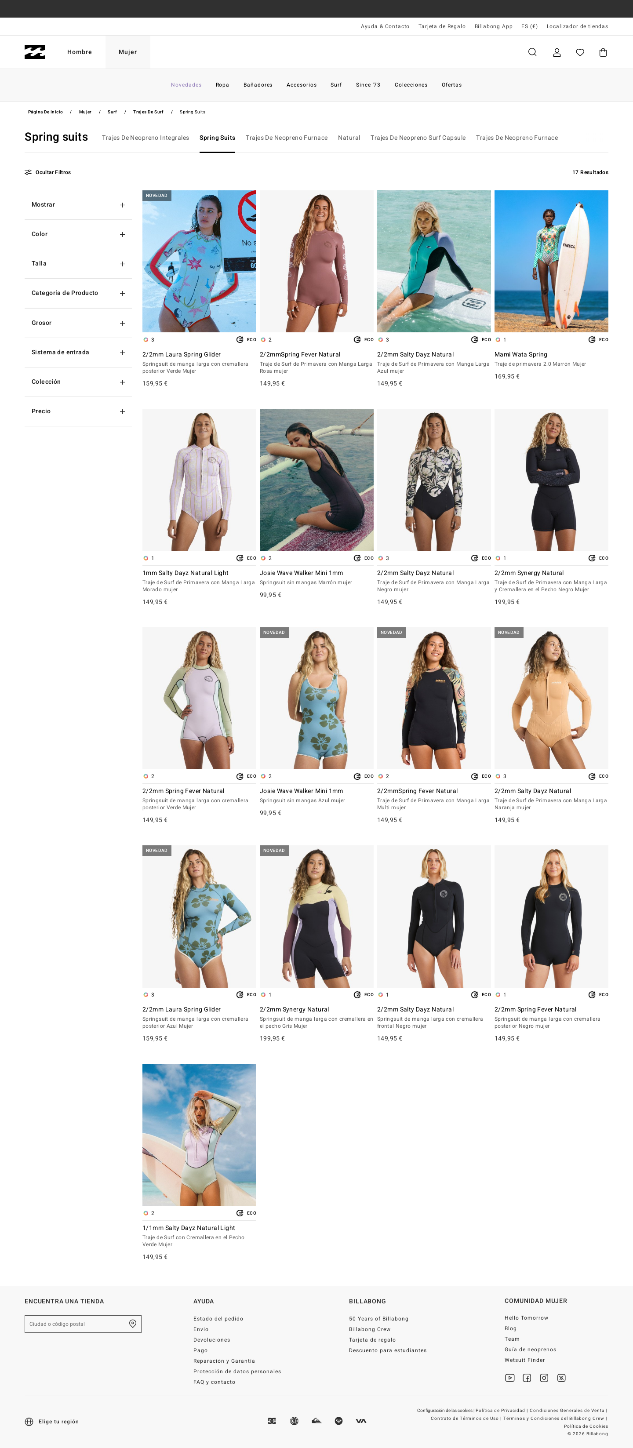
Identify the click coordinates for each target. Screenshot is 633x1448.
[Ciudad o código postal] (83, 1324)
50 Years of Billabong (379, 1319)
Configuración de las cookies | (446, 1411)
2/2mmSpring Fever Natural (317, 363)
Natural (349, 137)
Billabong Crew (370, 1329)
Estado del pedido (218, 1319)
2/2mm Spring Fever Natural (199, 799)
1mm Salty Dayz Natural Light (199, 581)
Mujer (128, 52)
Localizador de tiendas (577, 26)
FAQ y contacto (214, 1382)
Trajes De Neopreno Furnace (286, 137)
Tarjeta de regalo (372, 1340)
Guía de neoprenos (531, 1349)
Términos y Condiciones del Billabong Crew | (555, 1418)
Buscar (532, 52)
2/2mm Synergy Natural (551, 581)
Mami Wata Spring (551, 359)
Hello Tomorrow (527, 1318)
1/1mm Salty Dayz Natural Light (199, 1236)
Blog (511, 1328)
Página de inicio (45, 112)
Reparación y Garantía (224, 1361)
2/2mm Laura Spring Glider (199, 363)
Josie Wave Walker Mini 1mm (317, 578)
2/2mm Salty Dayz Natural (434, 363)
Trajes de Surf (148, 112)
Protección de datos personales (237, 1371)
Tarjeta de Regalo (442, 26)
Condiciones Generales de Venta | (569, 1411)
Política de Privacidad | (502, 1411)
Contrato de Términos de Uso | (466, 1418)
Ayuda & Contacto (385, 26)
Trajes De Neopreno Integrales (145, 137)
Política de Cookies (586, 1426)
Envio (201, 1329)
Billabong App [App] (494, 26)
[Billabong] (35, 52)
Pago (200, 1350)
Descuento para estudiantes (387, 1350)
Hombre (79, 52)
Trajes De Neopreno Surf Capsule (418, 137)
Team (512, 1339)
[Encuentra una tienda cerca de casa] (133, 1324)
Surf (112, 112)
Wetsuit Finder (525, 1360)
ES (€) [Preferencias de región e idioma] (529, 26)
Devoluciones (211, 1340)
